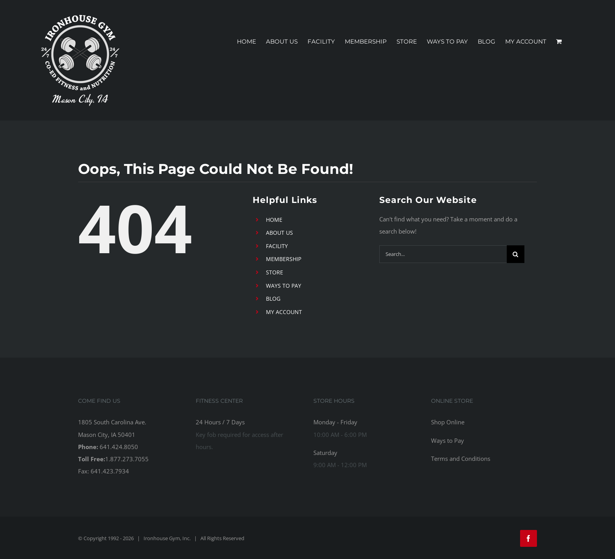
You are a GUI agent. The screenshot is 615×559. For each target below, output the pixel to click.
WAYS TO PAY (283, 285)
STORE (274, 272)
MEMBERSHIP (283, 259)
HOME (274, 219)
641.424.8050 (119, 447)
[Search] (515, 254)
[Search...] (443, 254)
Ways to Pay (447, 440)
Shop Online (447, 422)
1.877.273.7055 (127, 459)
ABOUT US (279, 232)
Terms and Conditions (460, 458)
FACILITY (277, 246)
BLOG (273, 298)
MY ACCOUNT (284, 312)
